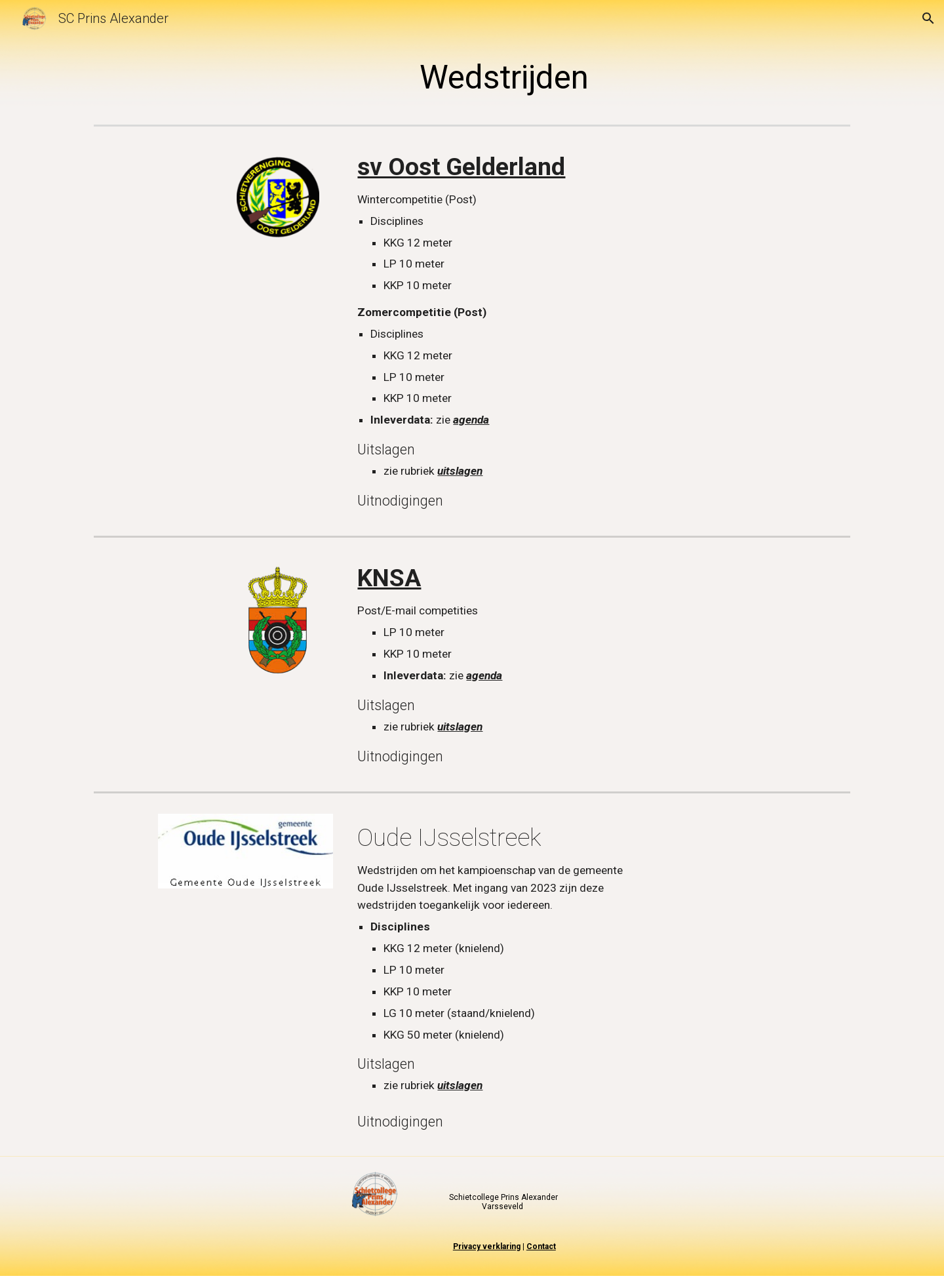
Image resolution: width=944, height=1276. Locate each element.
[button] (928, 18)
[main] (504, 78)
